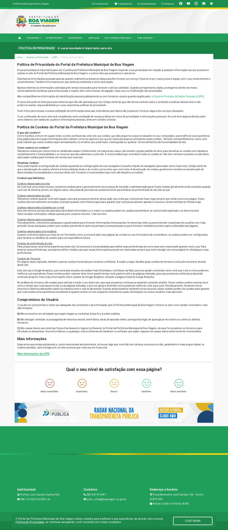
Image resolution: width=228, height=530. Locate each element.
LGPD (54, 57)
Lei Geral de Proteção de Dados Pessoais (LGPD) (177, 96)
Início (20, 57)
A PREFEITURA (54, 38)
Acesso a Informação (37, 57)
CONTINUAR (192, 521)
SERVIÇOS (94, 38)
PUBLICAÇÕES (145, 38)
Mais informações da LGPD (33, 353)
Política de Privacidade (30, 522)
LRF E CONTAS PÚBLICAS (118, 38)
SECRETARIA (76, 38)
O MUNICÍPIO (33, 38)
